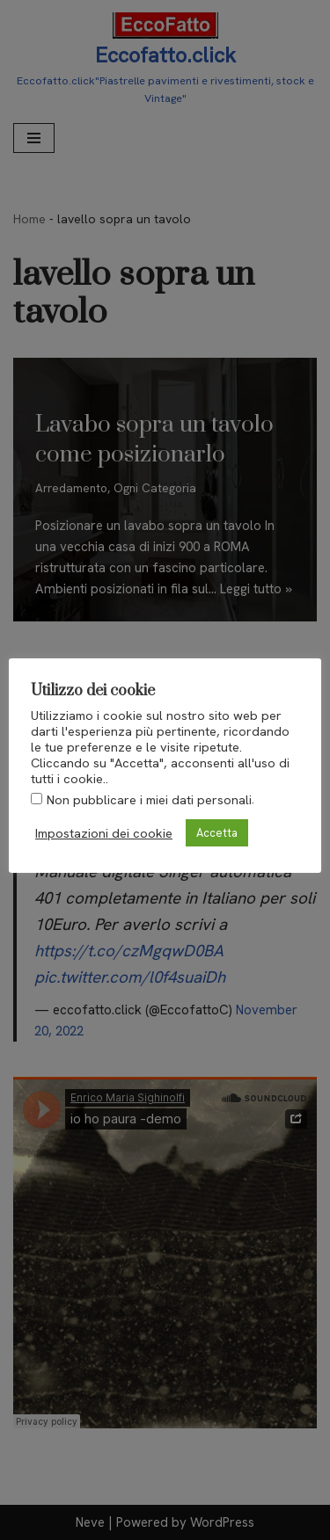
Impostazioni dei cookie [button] (103, 833)
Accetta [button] (217, 832)
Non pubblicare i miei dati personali (149, 800)
